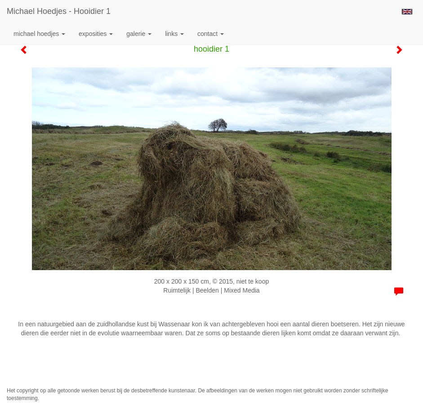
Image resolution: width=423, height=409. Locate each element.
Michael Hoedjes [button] (39, 33)
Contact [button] (210, 33)
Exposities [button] (96, 33)
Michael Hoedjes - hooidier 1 (59, 11)
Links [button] (174, 33)
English (407, 11)
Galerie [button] (138, 33)
